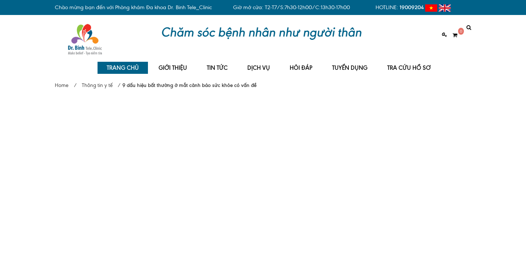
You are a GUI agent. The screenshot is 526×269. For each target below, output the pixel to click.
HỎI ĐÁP (301, 62)
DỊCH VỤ (258, 62)
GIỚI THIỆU (173, 62)
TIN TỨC (217, 62)
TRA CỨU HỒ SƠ (409, 62)
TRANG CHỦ (123, 62)
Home (61, 80)
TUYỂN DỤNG (349, 62)
